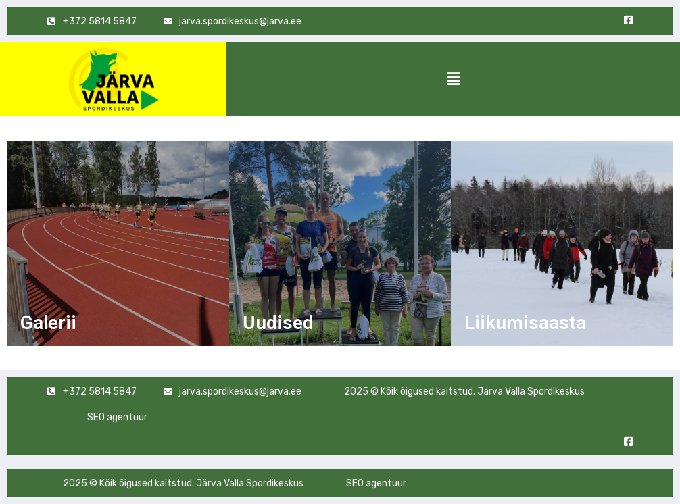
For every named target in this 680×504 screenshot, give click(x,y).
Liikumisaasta (525, 322)
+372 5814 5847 (100, 391)
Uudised (278, 322)
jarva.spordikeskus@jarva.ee (240, 391)
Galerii (48, 322)
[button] (452, 79)
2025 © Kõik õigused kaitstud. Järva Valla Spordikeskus (464, 391)
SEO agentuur (117, 417)
